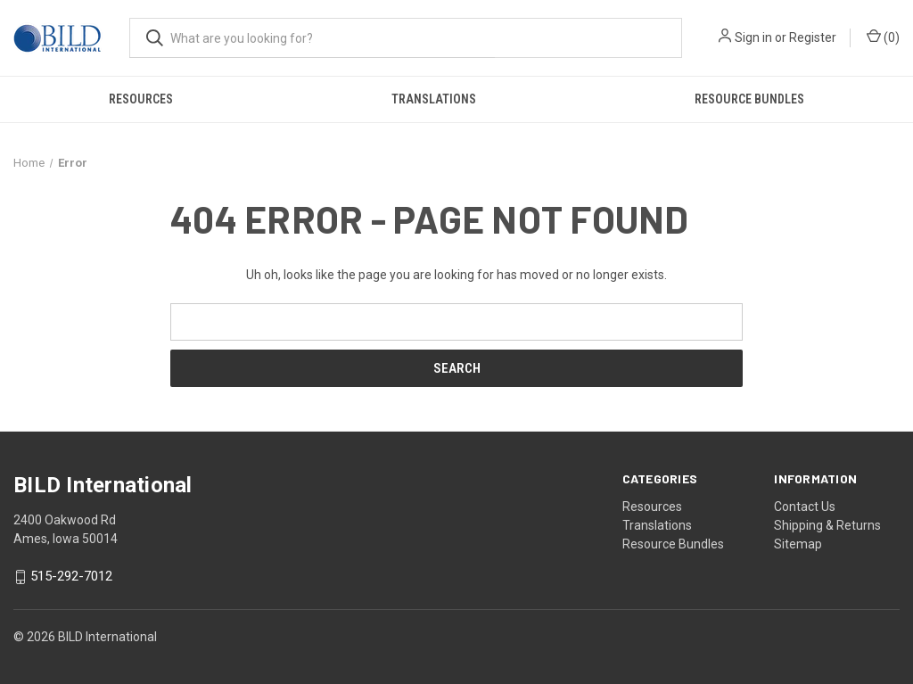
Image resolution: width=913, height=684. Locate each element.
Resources (141, 99)
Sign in (753, 37)
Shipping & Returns (827, 525)
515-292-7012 (71, 577)
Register (812, 37)
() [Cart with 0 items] (883, 37)
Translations (433, 99)
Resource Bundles (673, 544)
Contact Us (804, 506)
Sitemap (798, 544)
